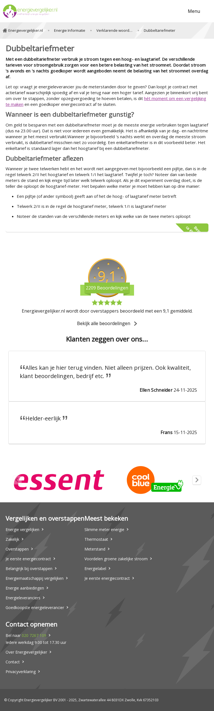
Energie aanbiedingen (25, 588)
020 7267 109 (34, 635)
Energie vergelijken (22, 529)
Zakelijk (12, 539)
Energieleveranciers (23, 597)
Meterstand (94, 549)
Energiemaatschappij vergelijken (35, 578)
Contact (13, 661)
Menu (194, 11)
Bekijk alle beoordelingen (103, 323)
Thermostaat (96, 539)
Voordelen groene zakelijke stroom (116, 558)
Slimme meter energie (104, 529)
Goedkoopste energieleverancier (35, 607)
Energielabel (95, 568)
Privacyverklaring (21, 671)
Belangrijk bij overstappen (29, 568)
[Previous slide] (17, 480)
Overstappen (17, 549)
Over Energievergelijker (26, 652)
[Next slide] (196, 480)
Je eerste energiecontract (28, 558)
